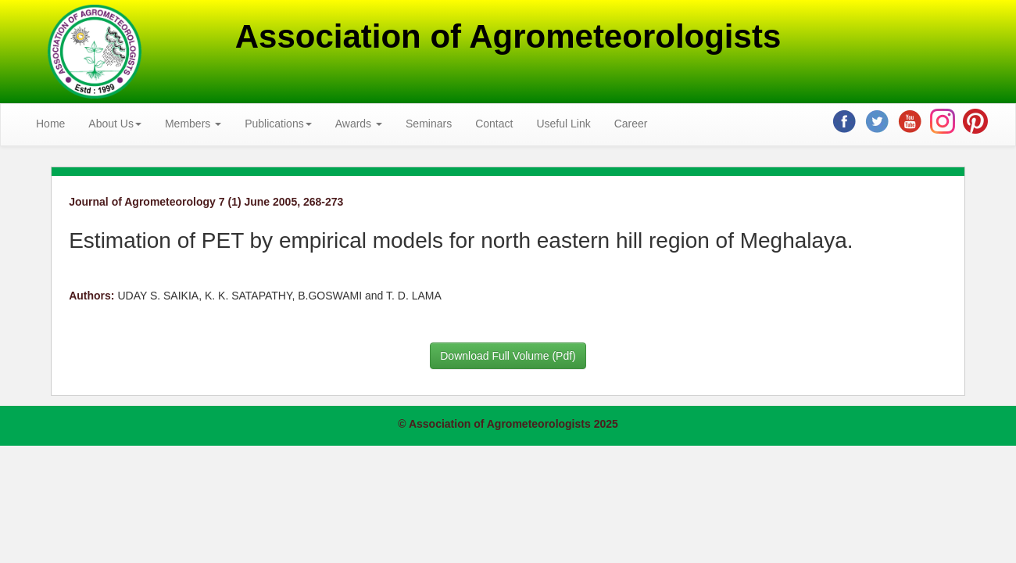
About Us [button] (114, 123)
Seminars (429, 123)
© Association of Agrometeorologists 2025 (508, 424)
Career (631, 123)
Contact (494, 123)
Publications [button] (278, 123)
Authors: (91, 295)
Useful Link (563, 123)
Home (50, 123)
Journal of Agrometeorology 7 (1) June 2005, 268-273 (206, 201)
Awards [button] (358, 123)
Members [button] (193, 123)
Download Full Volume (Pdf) (508, 356)
